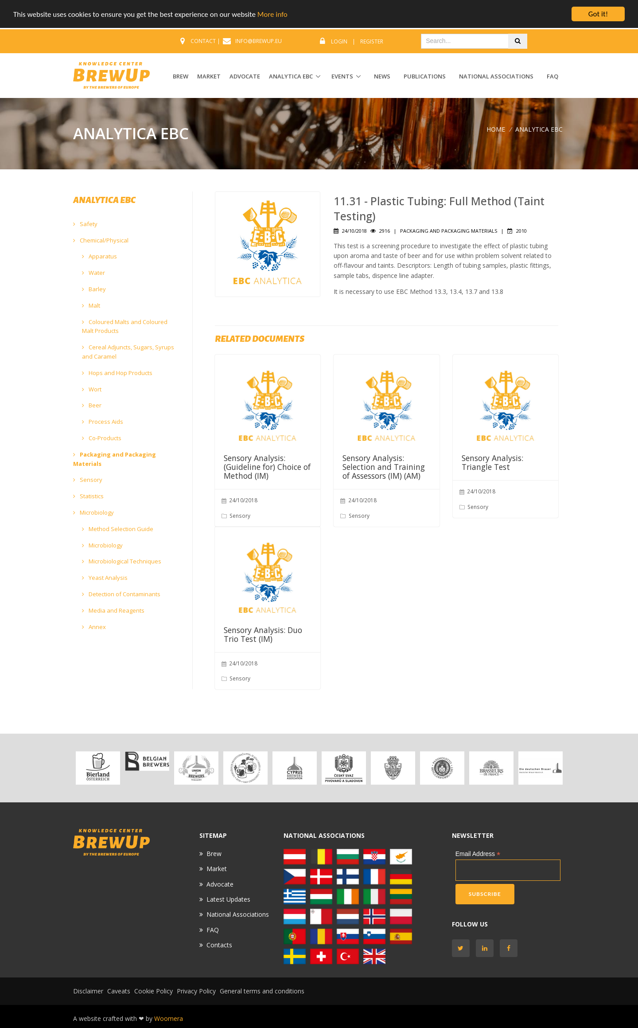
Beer (91, 405)
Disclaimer (88, 991)
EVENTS (342, 76)
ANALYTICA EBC (291, 76)
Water (93, 273)
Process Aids (102, 422)
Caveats (118, 991)
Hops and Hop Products (117, 373)
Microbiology (93, 512)
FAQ (552, 76)
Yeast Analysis (105, 578)
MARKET (209, 76)
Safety (85, 224)
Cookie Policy (153, 991)
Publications (425, 76)
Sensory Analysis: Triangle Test (492, 462)
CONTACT (203, 41)
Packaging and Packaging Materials (114, 459)
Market (216, 868)
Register (371, 41)
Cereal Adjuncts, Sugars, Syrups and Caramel (128, 351)
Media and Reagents (113, 610)
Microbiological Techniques (121, 561)
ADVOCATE (245, 76)
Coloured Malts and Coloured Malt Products (124, 326)
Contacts (219, 945)
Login (339, 41)
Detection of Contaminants (121, 594)
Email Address (478, 854)
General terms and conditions (262, 991)
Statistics (88, 496)
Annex (94, 627)
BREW (180, 76)
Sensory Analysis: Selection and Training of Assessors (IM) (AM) (383, 467)
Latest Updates (228, 899)
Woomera (168, 1018)
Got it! (598, 14)
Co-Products (101, 438)
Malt (91, 305)
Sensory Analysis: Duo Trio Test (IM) (263, 634)
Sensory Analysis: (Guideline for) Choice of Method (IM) (267, 467)
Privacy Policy (196, 991)
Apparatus (99, 256)
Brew (214, 853)
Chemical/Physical (100, 240)
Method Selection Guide (117, 529)
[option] (97, 768)
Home (495, 129)
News (382, 76)
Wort (91, 389)
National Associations (496, 76)
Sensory (87, 480)
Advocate (219, 884)
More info (272, 14)
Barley (94, 289)
